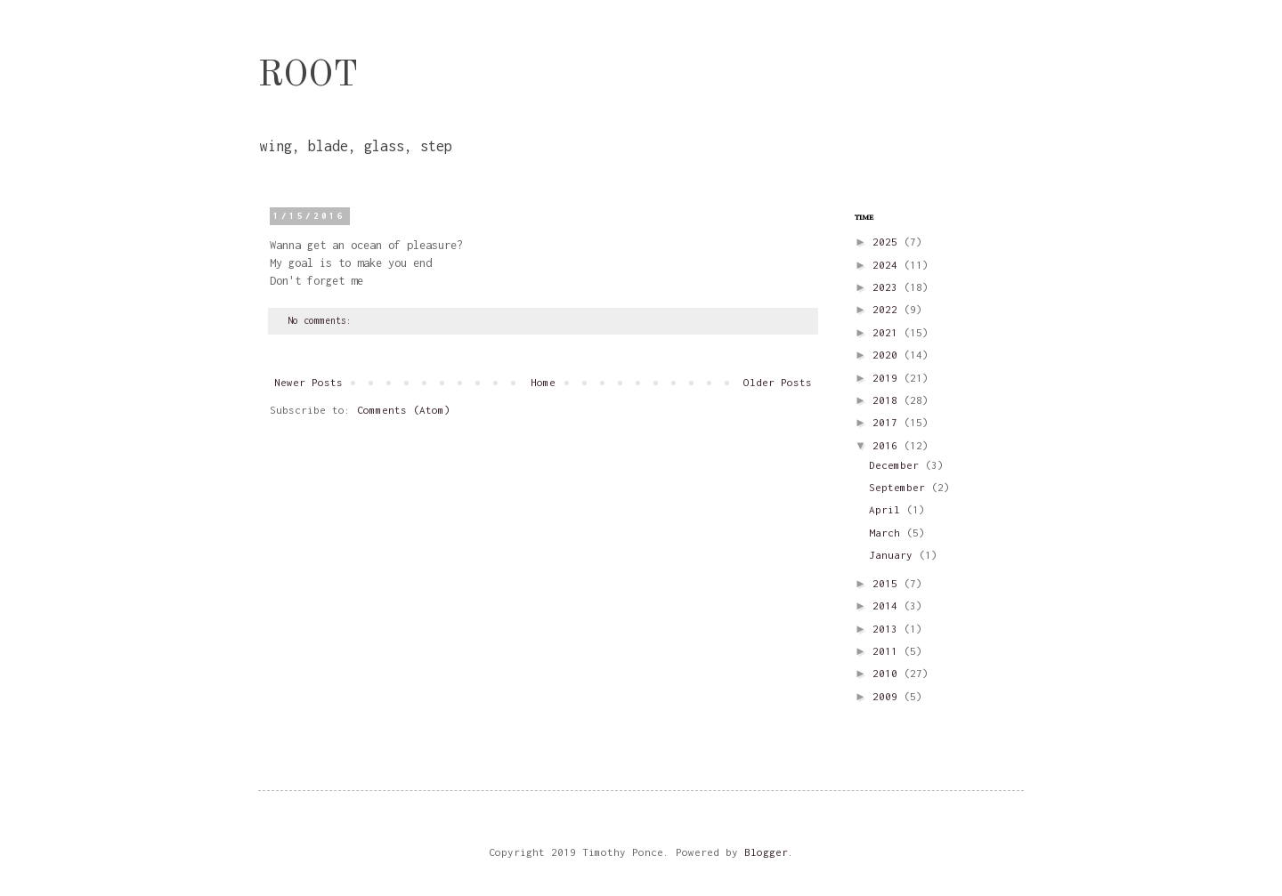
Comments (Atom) (403, 410)
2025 (888, 241)
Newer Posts (308, 382)
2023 (888, 287)
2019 (888, 377)
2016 (888, 445)
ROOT (308, 76)
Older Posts (777, 382)
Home (543, 382)
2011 (888, 651)
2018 (888, 400)
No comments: (322, 320)
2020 (888, 354)
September (900, 487)
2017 (888, 422)
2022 (888, 309)
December (897, 465)
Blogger (766, 852)
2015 (888, 583)
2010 (888, 673)
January (894, 555)
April (887, 509)
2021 (888, 332)
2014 (888, 605)
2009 (888, 696)
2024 (888, 264)
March (887, 532)
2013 (888, 628)
